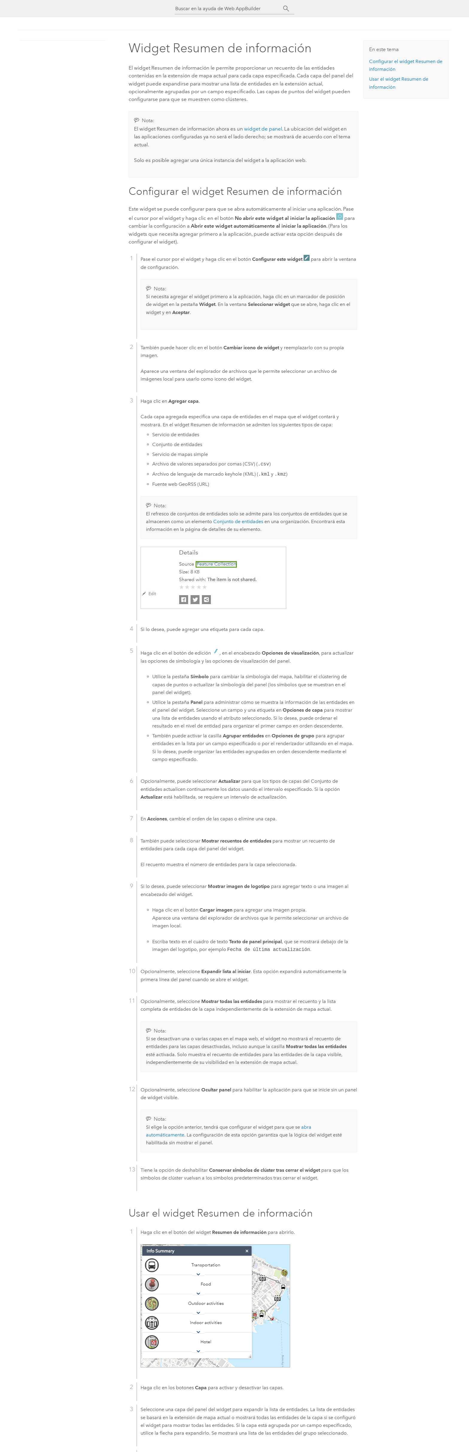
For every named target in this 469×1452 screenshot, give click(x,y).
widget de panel (263, 129)
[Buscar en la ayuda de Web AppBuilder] (229, 8)
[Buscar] (286, 9)
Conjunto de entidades (238, 521)
